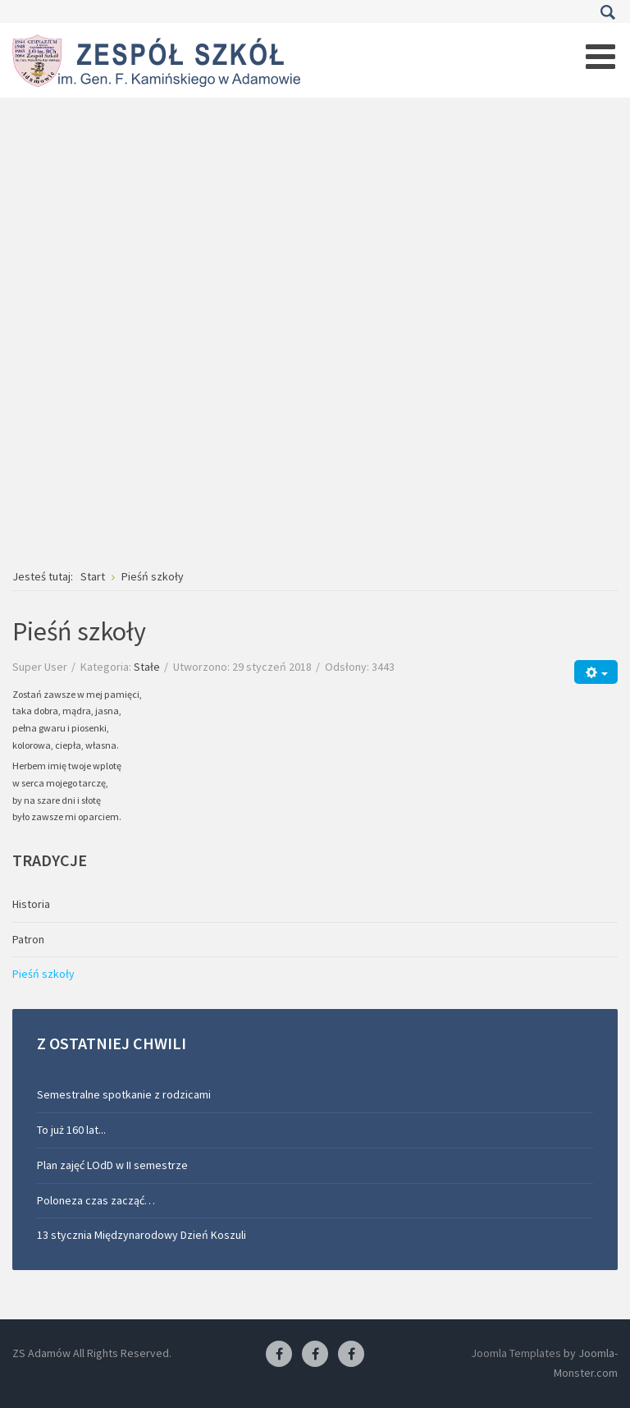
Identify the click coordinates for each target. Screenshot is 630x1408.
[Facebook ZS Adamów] (279, 1354)
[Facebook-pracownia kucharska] (351, 1354)
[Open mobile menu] (600, 56)
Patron (28, 939)
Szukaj (607, 12)
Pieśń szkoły (43, 973)
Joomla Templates (516, 1353)
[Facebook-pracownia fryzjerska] (315, 1354)
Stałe (147, 666)
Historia (31, 904)
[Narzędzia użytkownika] (596, 672)
